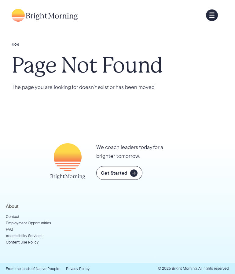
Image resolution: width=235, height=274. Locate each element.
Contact (12, 216)
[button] (211, 15)
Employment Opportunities (28, 222)
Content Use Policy (22, 242)
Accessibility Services (24, 235)
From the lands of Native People (32, 268)
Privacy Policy (78, 268)
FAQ (9, 229)
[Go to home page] (44, 15)
